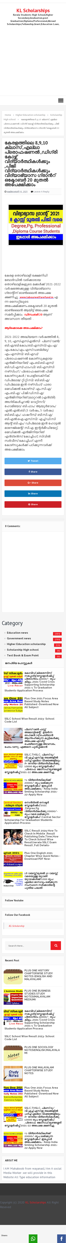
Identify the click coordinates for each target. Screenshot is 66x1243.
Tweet (33, 461)
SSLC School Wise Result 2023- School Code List (29, 720)
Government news (19, 638)
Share (33, 471)
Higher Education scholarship (26, 644)
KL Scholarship (16, 925)
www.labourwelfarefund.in (36, 297)
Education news (17, 632)
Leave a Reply (41, 191)
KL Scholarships (33, 10)
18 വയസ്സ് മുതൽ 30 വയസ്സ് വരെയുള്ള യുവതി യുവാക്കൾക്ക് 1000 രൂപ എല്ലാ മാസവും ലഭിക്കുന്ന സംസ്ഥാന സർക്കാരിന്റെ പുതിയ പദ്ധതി (40, 880)
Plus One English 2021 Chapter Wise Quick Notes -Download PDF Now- (42, 855)
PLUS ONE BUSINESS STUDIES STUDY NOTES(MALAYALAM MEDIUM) (37, 995)
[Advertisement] (32, 60)
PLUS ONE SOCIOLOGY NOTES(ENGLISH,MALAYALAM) (42, 1050)
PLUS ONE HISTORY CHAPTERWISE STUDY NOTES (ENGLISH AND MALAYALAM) (38, 975)
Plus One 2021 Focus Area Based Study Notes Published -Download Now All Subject (41, 703)
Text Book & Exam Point (23, 655)
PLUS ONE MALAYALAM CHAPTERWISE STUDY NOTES (39, 1070)
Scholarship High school (23, 649)
